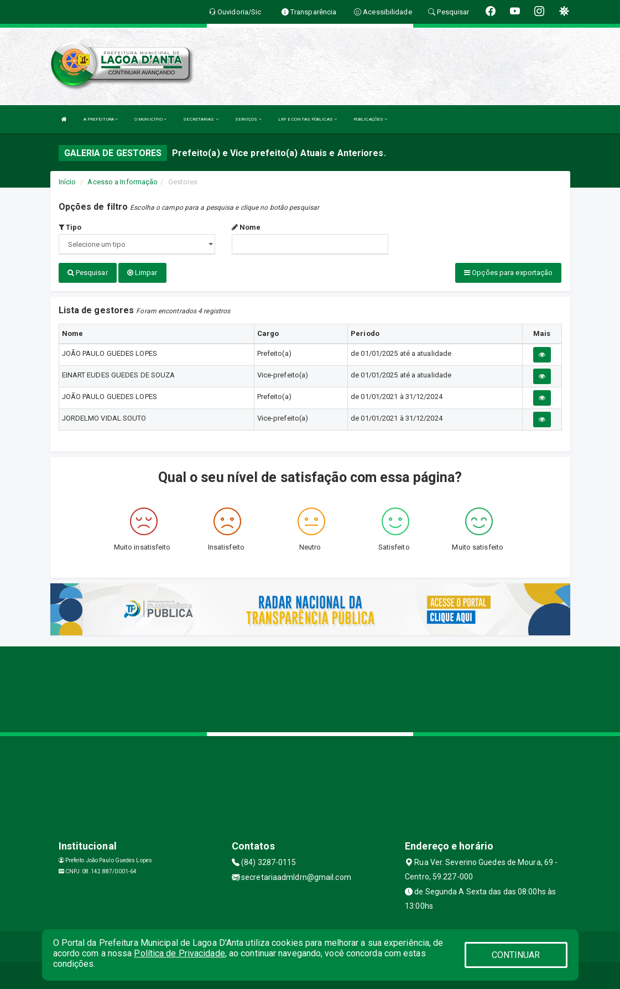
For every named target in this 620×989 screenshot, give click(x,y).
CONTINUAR (516, 955)
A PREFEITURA (101, 119)
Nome (246, 227)
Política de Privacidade (179, 953)
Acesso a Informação (122, 182)
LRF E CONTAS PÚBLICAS (307, 119)
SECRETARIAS (200, 119)
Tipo (70, 227)
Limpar (142, 272)
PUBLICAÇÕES (370, 119)
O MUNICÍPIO (150, 119)
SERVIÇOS (248, 119)
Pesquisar (87, 272)
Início (67, 182)
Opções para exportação (508, 272)
